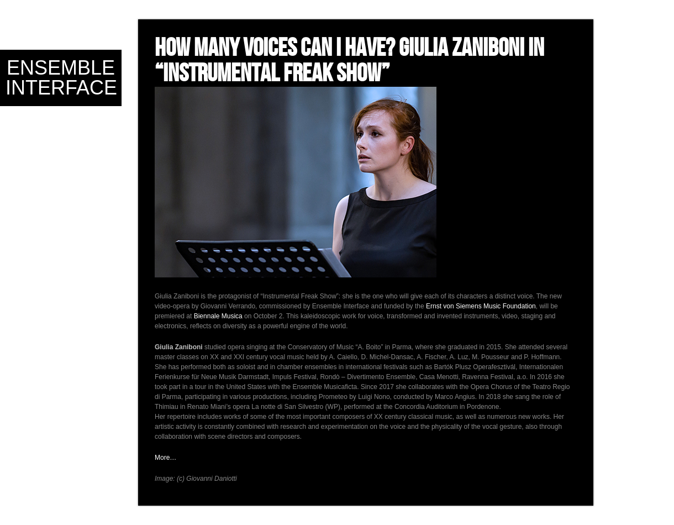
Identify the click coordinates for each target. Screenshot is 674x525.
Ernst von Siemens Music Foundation (481, 306)
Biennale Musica (218, 316)
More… (165, 457)
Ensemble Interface (61, 77)
